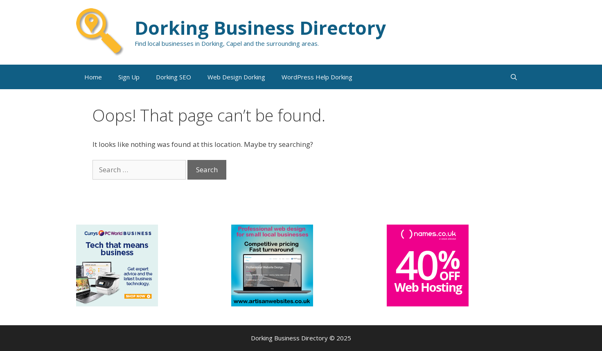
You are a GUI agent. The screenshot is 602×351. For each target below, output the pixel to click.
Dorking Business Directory (260, 27)
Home (93, 77)
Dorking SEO (173, 77)
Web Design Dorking (236, 77)
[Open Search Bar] (514, 77)
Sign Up (129, 77)
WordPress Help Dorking (317, 77)
